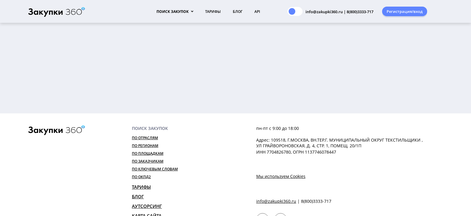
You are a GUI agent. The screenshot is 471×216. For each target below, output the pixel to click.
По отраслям (145, 137)
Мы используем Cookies (280, 176)
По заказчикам (147, 161)
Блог (237, 11)
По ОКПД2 (141, 176)
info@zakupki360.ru (276, 201)
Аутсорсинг (147, 206)
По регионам (145, 145)
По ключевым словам (155, 169)
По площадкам (147, 153)
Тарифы (213, 11)
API (257, 11)
